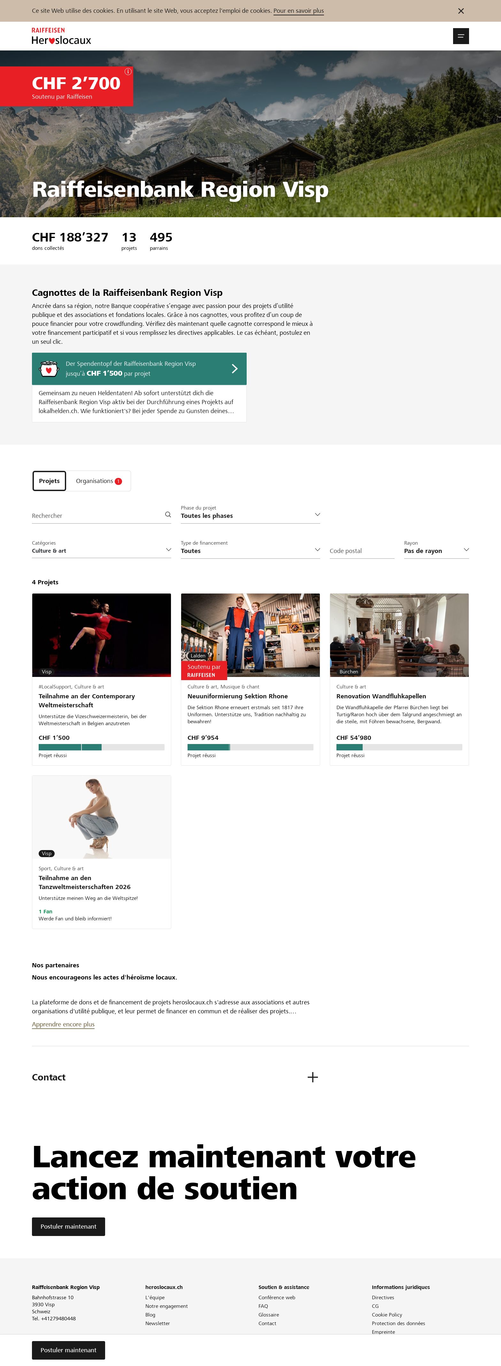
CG (375, 1306)
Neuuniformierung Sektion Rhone (238, 696)
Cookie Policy (387, 1315)
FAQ (263, 1306)
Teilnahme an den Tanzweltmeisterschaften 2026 (85, 882)
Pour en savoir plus (299, 10)
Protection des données (398, 1323)
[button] (461, 36)
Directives (383, 1297)
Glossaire (268, 1315)
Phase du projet (198, 508)
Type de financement (204, 543)
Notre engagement (166, 1306)
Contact (267, 1323)
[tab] (49, 481)
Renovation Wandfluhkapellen (381, 696)
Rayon (411, 543)
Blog (150, 1315)
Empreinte (383, 1332)
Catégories (44, 543)
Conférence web (276, 1297)
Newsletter (157, 1323)
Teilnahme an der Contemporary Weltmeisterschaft (87, 701)
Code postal (346, 551)
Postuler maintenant (68, 1226)
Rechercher (47, 515)
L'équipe (155, 1297)
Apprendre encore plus (63, 1024)
